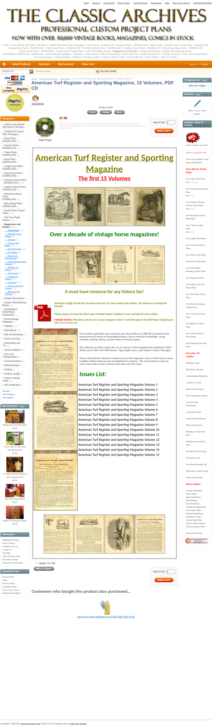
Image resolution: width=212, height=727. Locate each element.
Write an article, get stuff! (197, 145)
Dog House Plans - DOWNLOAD (63, 48)
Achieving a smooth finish (197, 471)
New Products (21, 64)
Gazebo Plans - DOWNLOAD (132, 45)
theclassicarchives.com (30, 723)
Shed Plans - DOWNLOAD (100, 45)
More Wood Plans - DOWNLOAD (37, 51)
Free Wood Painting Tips (196, 464)
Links (167, 3)
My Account (65, 64)
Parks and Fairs (130, 54)
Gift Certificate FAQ (11, 556)
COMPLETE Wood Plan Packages (66, 45)
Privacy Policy (124, 3)
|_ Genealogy (11, 282)
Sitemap (83, 723)
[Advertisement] (14, 656)
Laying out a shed (193, 382)
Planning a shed (192, 363)
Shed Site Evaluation (195, 389)
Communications (43, 57)
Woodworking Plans (194, 513)
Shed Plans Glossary (194, 369)
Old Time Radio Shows (98, 51)
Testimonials (156, 3)
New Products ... (10, 394)
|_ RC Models (11, 252)
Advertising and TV (151, 54)
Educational (92, 54)
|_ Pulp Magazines (13, 249)
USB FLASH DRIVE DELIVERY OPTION (25, 45)
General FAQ (109, 3)
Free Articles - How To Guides (161, 57)
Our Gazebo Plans (193, 510)
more (21, 406)
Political (77, 57)
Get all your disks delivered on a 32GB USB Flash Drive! (106, 616)
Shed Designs (191, 500)
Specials (44, 64)
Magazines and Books (48, 78)
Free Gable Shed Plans (195, 179)
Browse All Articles (194, 533)
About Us (96, 3)
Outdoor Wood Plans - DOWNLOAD (142, 48)
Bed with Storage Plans (15, 497)
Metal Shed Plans (193, 497)
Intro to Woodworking (195, 523)
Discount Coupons (10, 559)
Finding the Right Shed (195, 507)
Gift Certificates (135, 57)
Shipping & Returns (11, 540)
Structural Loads (193, 458)
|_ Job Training (12, 273)
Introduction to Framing (196, 451)
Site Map (6, 553)
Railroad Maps (62, 57)
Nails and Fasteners (194, 425)
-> (12, 225)
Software (78, 54)
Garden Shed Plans (194, 520)
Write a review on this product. (197, 111)
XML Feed (74, 723)
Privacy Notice (9, 543)
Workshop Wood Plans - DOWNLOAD (183, 48)
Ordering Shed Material (196, 418)
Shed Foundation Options (196, 395)
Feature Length (91, 57)
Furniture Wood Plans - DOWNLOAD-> (15, 181)
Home (86, 3)
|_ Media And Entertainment (11, 257)
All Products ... (9, 397)
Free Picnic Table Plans (196, 261)
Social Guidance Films (195, 526)
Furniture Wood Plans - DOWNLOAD (102, 48)
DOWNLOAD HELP (202, 3)
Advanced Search (42, 71)
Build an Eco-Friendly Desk (15, 423)
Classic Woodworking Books (177, 51)
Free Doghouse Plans (195, 278)
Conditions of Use (10, 546)
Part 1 (188, 182)
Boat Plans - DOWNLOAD (194, 45)
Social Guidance (172, 54)
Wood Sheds (191, 494)
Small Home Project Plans (70, 51)
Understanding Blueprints (197, 376)
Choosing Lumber (193, 412)
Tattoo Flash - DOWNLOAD (164, 45)
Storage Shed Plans (194, 490)
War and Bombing (110, 54)
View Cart (88, 64)
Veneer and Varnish (194, 477)
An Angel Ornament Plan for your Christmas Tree (15, 474)
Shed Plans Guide (193, 517)
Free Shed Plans (192, 503)
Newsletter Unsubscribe (13, 563)
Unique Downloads (150, 51)
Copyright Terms (140, 3)
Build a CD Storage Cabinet (15, 519)
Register (204, 64)
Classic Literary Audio (114, 57)
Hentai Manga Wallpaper (59, 54)
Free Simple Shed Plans (196, 238)
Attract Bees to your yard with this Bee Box (14, 447)
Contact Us (7, 549)
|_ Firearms (10, 239)
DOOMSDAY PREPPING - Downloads (23, 54)
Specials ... (7, 391)
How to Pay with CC (181, 3)
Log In (193, 64)
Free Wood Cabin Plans (196, 255)
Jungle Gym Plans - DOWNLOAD (26, 48)
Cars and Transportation (195, 54)
